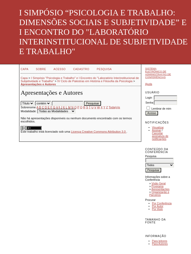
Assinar (156, 130)
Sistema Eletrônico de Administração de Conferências (158, 72)
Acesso (60, 69)
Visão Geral (158, 183)
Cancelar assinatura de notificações (160, 136)
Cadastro (81, 69)
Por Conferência (162, 203)
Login (148, 97)
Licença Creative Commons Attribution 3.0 (98, 131)
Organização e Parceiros (159, 193)
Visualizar (158, 127)
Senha (149, 102)
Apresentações (160, 189)
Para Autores (160, 243)
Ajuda (148, 84)
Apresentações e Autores (38, 84)
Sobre (41, 69)
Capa (25, 69)
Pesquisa (104, 69)
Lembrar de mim (161, 108)
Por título (157, 209)
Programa (157, 186)
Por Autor (157, 206)
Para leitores (159, 241)
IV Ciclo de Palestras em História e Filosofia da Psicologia (94, 81)
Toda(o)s (114, 107)
